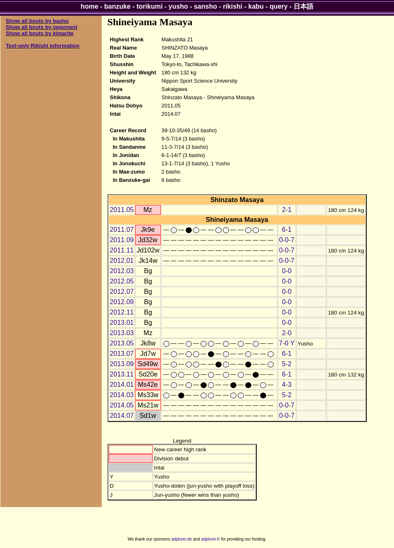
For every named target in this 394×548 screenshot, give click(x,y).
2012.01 (122, 260)
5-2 (286, 363)
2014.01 (122, 384)
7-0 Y (287, 343)
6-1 (286, 229)
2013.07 (122, 353)
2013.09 (122, 363)
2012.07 (122, 291)
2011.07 (122, 229)
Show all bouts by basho (37, 21)
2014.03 (122, 394)
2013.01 (122, 322)
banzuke (117, 6)
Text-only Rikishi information (42, 46)
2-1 (286, 209)
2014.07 (122, 415)
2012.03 (122, 270)
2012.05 (122, 281)
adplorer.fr (210, 539)
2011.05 (122, 209)
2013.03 (122, 332)
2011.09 (122, 239)
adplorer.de (181, 539)
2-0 (286, 332)
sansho (205, 6)
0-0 (286, 270)
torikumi (149, 6)
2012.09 (122, 301)
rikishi (232, 6)
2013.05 (122, 343)
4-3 (286, 384)
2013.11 (122, 374)
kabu (256, 6)
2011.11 (122, 250)
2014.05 (122, 405)
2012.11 (122, 312)
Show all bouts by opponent (41, 27)
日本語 (303, 6)
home (89, 6)
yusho (178, 6)
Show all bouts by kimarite (40, 33)
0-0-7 (286, 239)
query (279, 6)
